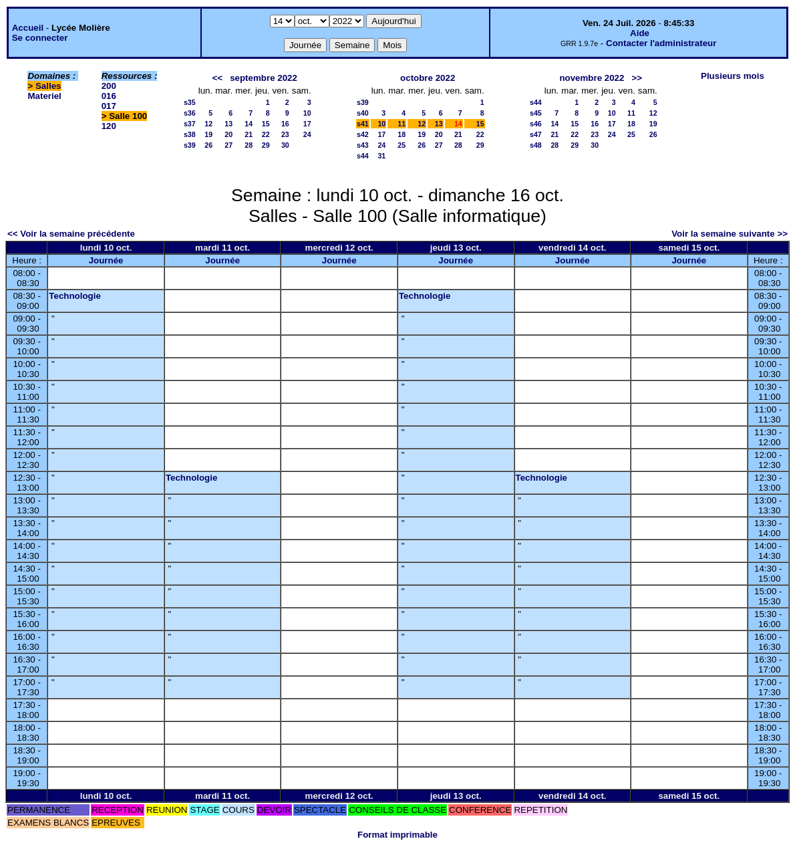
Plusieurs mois (732, 76)
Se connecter (40, 38)
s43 (363, 145)
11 (402, 124)
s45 (536, 113)
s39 (190, 145)
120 (109, 126)
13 (228, 124)
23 (285, 134)
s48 (536, 145)
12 (208, 124)
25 (402, 145)
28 (249, 145)
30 (285, 145)
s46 (536, 124)
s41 (363, 124)
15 (266, 124)
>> (637, 78)
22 (266, 134)
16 (285, 124)
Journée (106, 260)
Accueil (27, 28)
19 (208, 134)
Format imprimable (397, 835)
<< (217, 78)
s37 (190, 124)
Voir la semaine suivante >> (729, 234)
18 (402, 134)
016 (109, 96)
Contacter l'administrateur (661, 43)
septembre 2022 (263, 78)
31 (381, 156)
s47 (536, 134)
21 (249, 134)
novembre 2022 (591, 78)
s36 (190, 113)
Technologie (75, 296)
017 (109, 106)
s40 (363, 113)
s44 (363, 156)
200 (109, 86)
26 (208, 145)
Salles (48, 86)
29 (266, 145)
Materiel (44, 96)
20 (228, 134)
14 (249, 124)
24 (307, 134)
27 (228, 145)
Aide (639, 33)
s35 (190, 102)
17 (307, 124)
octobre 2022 (427, 78)
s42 (363, 134)
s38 (190, 134)
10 (307, 113)
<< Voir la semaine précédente (71, 234)
